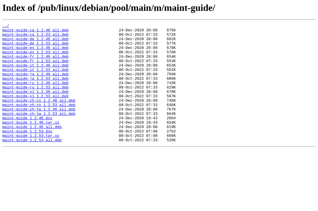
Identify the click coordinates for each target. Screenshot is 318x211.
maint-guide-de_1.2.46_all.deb (35, 42)
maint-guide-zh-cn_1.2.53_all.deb (38, 121)
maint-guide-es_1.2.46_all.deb (35, 52)
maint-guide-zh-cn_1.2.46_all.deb (38, 116)
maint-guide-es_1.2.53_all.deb (35, 58)
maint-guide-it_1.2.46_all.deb (35, 73)
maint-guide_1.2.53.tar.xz (30, 158)
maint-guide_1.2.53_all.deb (32, 163)
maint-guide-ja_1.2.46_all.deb (35, 84)
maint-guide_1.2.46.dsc (27, 137)
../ (5, 26)
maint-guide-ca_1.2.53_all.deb (35, 37)
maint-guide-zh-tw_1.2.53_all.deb (38, 132)
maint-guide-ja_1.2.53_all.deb (35, 89)
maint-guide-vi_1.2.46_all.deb (35, 105)
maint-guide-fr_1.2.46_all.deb (35, 63)
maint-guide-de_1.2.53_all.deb (35, 47)
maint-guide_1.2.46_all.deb (32, 147)
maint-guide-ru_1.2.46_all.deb (35, 95)
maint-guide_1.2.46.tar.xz (30, 142)
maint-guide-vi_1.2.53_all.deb (35, 110)
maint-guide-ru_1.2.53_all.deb (35, 100)
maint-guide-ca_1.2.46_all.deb (35, 31)
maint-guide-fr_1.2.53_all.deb (35, 68)
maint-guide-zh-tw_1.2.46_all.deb (38, 126)
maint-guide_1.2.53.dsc (27, 153)
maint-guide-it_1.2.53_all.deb (35, 79)
